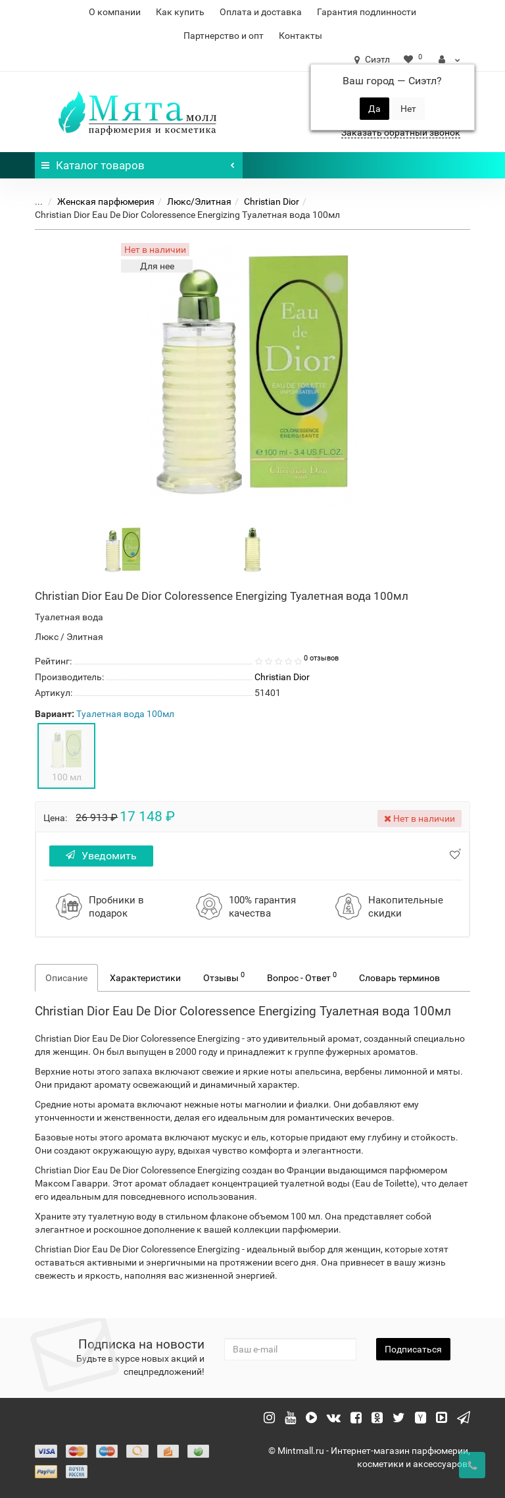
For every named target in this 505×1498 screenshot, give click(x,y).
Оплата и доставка (261, 12)
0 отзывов (321, 658)
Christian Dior (271, 201)
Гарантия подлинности (366, 12)
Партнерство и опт (223, 35)
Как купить (180, 12)
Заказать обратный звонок (400, 132)
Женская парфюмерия (106, 201)
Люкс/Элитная (199, 201)
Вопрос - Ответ (302, 976)
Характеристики (145, 978)
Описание (66, 978)
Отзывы (224, 976)
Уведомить (101, 855)
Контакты (300, 35)
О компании (115, 12)
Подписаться (413, 1349)
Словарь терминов (399, 978)
